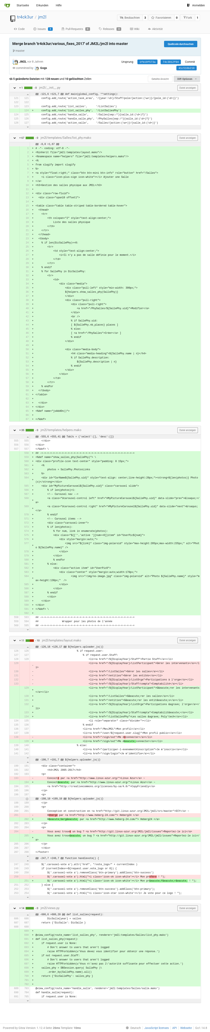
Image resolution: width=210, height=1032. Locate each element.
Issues (43, 29)
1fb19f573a (147, 62)
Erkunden (42, 5)
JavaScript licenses (156, 1028)
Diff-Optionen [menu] (186, 79)
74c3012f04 (171, 62)
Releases (110, 29)
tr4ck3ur (25, 17)
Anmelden (196, 5)
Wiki (134, 29)
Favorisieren (161, 17)
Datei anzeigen (187, 87)
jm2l (42, 17)
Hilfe (59, 5)
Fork (187, 17)
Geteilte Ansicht (160, 79)
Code (19, 29)
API (174, 1028)
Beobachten (130, 17)
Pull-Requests (75, 29)
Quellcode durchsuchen (181, 44)
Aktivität (155, 29)
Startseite (23, 5)
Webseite (186, 1028)
